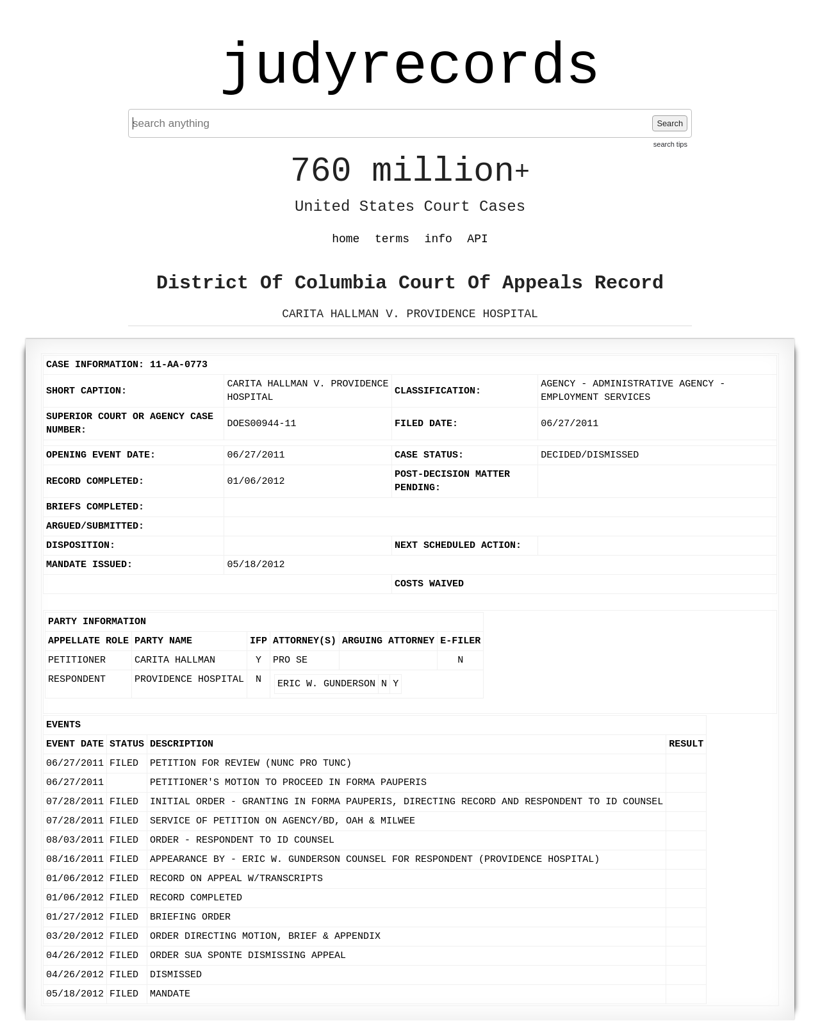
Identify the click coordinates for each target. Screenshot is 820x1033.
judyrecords (410, 67)
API (477, 239)
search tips (670, 144)
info (438, 239)
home (345, 239)
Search (670, 123)
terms (392, 239)
